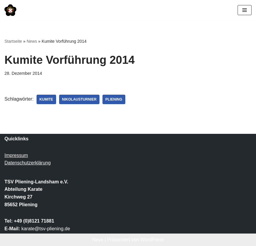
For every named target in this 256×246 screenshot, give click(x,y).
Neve (97, 239)
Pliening (113, 99)
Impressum (16, 155)
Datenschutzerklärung (27, 162)
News (32, 41)
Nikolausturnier (79, 99)
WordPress (152, 239)
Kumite (46, 99)
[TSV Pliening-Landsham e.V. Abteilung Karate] (10, 10)
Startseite (13, 41)
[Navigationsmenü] (245, 10)
